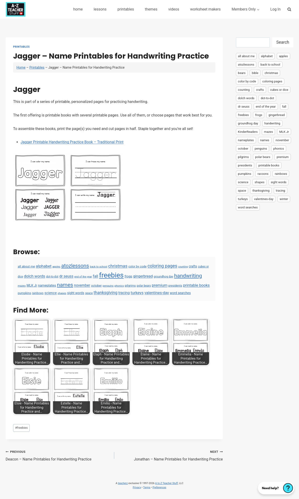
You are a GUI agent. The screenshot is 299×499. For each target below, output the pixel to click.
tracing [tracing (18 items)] (124, 293)
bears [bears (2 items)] (242, 73)
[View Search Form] (289, 9)
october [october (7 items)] (96, 285)
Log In (275, 9)
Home (20, 68)
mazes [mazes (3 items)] (22, 285)
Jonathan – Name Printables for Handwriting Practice (170, 455)
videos (173, 9)
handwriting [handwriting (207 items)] (188, 276)
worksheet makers (205, 9)
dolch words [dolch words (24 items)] (34, 276)
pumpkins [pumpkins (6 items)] (24, 293)
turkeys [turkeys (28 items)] (137, 292)
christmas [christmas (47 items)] (117, 266)
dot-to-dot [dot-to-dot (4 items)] (52, 276)
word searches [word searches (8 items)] (180, 293)
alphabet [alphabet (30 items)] (44, 266)
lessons (100, 9)
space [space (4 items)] (89, 293)
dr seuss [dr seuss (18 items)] (66, 276)
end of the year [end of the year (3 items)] (83, 276)
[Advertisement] (264, 286)
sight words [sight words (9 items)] (75, 293)
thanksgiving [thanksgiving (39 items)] (105, 292)
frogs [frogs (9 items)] (128, 276)
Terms (146, 487)
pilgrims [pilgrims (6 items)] (130, 285)
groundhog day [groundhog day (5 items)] (163, 276)
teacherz (123, 483)
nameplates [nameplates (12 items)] (47, 285)
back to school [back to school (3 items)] (98, 266)
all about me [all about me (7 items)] (26, 266)
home (77, 9)
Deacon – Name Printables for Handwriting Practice (58, 455)
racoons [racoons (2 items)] (262, 174)
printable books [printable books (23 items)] (196, 285)
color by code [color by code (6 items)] (137, 266)
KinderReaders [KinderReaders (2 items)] (248, 132)
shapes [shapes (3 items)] (62, 293)
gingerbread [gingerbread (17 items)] (143, 276)
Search (282, 42)
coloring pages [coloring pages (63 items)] (162, 266)
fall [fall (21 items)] (95, 276)
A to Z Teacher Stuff (166, 483)
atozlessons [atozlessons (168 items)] (75, 266)
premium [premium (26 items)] (159, 285)
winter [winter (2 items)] (284, 199)
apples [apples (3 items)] (56, 266)
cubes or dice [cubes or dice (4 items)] (279, 89)
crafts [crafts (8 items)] (193, 266)
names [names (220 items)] (65, 285)
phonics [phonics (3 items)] (119, 285)
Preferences (159, 487)
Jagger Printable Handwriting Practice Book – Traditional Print (72, 142)
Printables (21, 46)
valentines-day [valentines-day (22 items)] (156, 293)
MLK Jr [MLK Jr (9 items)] (32, 285)
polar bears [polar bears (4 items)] (144, 285)
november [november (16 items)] (82, 285)
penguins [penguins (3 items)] (108, 285)
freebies (21, 427)
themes (151, 9)
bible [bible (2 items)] (255, 73)
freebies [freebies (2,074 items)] (111, 275)
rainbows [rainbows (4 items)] (37, 293)
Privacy (137, 487)
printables (125, 9)
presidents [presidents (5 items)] (175, 285)
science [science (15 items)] (50, 293)
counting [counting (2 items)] (183, 266)
